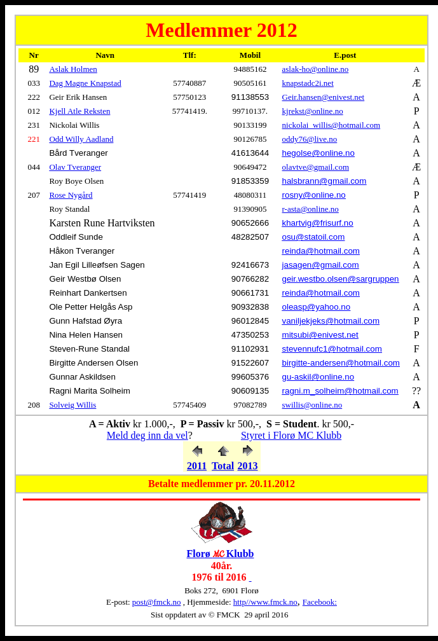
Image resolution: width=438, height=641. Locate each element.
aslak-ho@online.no (315, 69)
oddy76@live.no (310, 139)
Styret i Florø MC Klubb (291, 435)
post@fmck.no (156, 602)
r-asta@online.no (310, 209)
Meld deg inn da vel (147, 435)
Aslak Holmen (73, 69)
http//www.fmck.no (265, 602)
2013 (248, 465)
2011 (197, 465)
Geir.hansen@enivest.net (323, 97)
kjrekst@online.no (312, 111)
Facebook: (320, 602)
